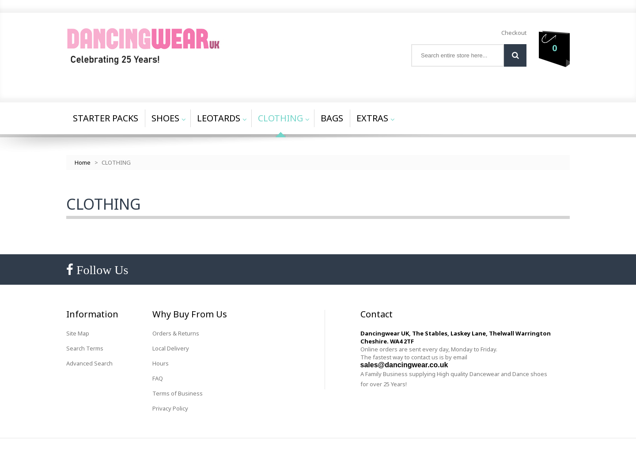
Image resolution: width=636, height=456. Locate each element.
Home (83, 162)
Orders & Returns (175, 333)
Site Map (77, 333)
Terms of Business (177, 393)
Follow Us (100, 270)
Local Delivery (170, 348)
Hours (160, 363)
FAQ (157, 378)
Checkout (513, 33)
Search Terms (84, 348)
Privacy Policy (170, 408)
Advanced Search (89, 363)
